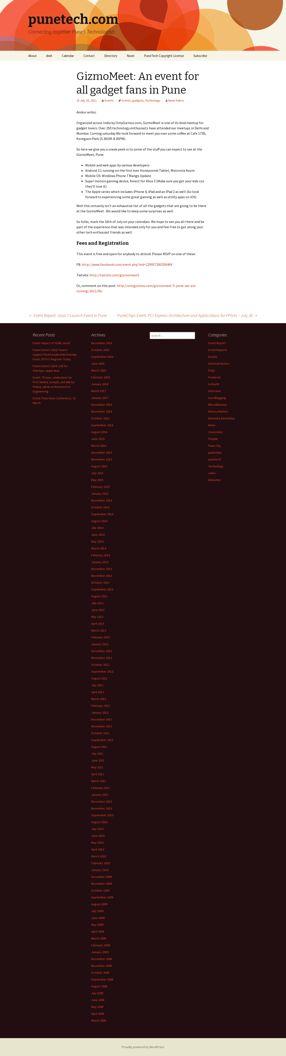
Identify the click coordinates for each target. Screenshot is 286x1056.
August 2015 (99, 466)
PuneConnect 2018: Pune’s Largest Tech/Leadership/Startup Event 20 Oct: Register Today (55, 354)
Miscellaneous (217, 405)
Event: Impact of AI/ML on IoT (51, 343)
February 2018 (100, 377)
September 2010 (102, 815)
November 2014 (101, 500)
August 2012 (99, 678)
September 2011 (102, 740)
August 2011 (99, 747)
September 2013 (102, 589)
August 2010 (99, 822)
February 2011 (100, 788)
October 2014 (100, 507)
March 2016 (98, 446)
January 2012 (99, 713)
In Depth (213, 384)
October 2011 (100, 733)
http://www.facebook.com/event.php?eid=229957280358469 (127, 264)
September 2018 (102, 357)
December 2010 (101, 801)
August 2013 (99, 596)
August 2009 (99, 904)
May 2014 (97, 541)
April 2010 (97, 849)
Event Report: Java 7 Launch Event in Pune (67, 315)
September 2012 (102, 671)
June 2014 (97, 535)
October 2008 (100, 973)
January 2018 (99, 384)
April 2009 (97, 931)
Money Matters (218, 411)
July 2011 (97, 754)
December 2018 (101, 343)
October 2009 (100, 890)
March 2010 (98, 856)
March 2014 (98, 548)
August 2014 (99, 521)
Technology (152, 100)
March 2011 (98, 781)
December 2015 (101, 452)
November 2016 (101, 411)
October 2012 (100, 665)
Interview (214, 391)
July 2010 (97, 829)
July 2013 (97, 603)
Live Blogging (217, 398)
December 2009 (101, 877)
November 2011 (101, 726)
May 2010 (97, 843)
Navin (130, 56)
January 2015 (99, 494)
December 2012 (101, 651)
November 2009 (101, 884)
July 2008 (97, 993)
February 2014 (100, 555)
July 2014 (97, 528)
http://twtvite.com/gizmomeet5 (114, 275)
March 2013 (98, 630)
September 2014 (102, 514)
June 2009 (97, 918)
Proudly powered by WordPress (143, 1047)
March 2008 (98, 1020)
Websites (214, 480)
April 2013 (97, 624)
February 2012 (100, 706)
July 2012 (97, 685)
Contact (89, 56)
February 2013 (100, 637)
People (213, 439)
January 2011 (99, 795)
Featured (214, 377)
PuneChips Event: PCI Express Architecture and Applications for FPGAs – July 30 (187, 315)
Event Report (217, 343)
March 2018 (98, 370)
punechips (215, 452)
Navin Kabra (176, 100)
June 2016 (97, 439)
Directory (110, 56)
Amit (49, 56)
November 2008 (101, 966)
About (32, 56)
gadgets (138, 100)
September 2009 (102, 897)
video (212, 473)
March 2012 (98, 699)
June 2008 (97, 1000)
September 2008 (102, 979)
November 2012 (101, 658)
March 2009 (98, 938)
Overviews (215, 432)
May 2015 (97, 480)
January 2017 (99, 398)
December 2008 (101, 959)
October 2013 (100, 583)
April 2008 (97, 1014)
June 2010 (97, 836)
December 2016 (101, 405)
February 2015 (100, 487)
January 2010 (99, 870)
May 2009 (97, 925)
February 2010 (100, 863)
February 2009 (100, 945)
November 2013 (101, 576)
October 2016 (100, 418)
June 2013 (97, 610)
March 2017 (98, 391)
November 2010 (101, 808)
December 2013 (101, 569)
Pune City (214, 446)
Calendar (68, 56)
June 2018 (97, 364)
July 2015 (97, 473)
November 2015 (101, 459)
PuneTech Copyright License (164, 56)
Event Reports (217, 350)
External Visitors (218, 364)
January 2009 (99, 952)
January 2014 (99, 562)
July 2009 (97, 911)
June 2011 (97, 760)
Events (109, 100)
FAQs (211, 370)
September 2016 (102, 425)
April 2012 (97, 692)
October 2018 (100, 350)
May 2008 (97, 1007)
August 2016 (99, 432)
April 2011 (97, 774)
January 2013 (99, 644)
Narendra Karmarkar (221, 418)
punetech (214, 459)
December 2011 (101, 719)
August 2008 (99, 986)
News (212, 425)
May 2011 (97, 767)
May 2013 (97, 617)
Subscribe (200, 56)
